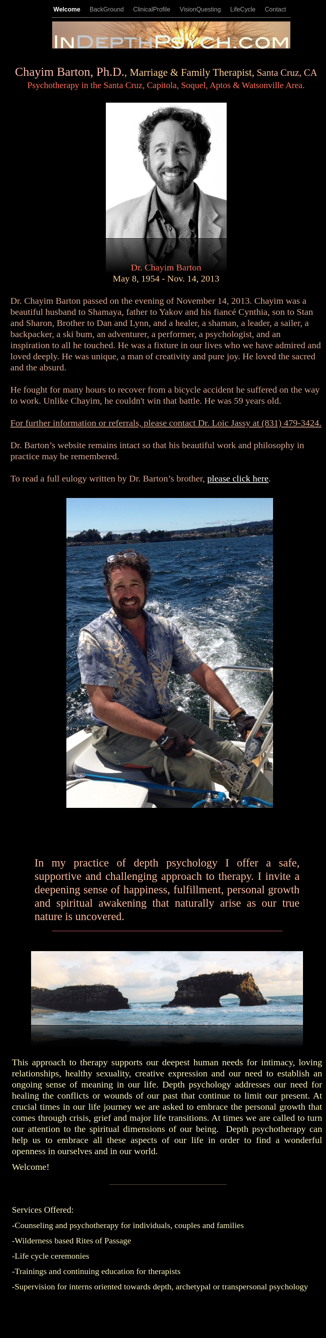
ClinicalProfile (152, 9)
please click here (237, 478)
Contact (275, 9)
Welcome (67, 9)
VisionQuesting (201, 9)
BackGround (107, 9)
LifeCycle (243, 9)
